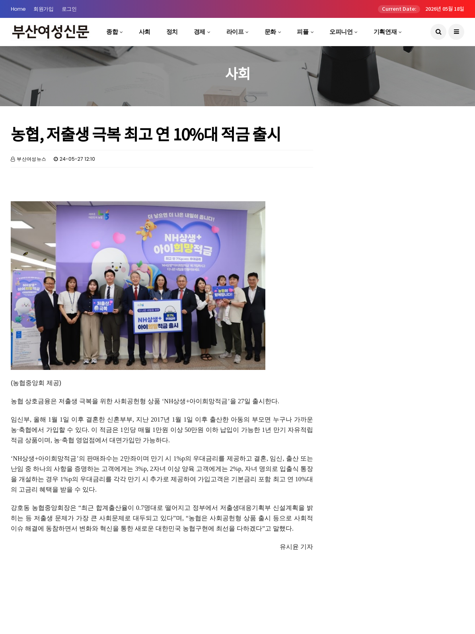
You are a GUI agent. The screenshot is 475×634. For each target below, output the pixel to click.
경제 (199, 31)
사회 (144, 31)
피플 (302, 31)
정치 (172, 31)
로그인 (69, 9)
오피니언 (340, 31)
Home (18, 9)
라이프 (235, 31)
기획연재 (385, 31)
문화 (270, 31)
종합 (112, 31)
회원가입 (43, 9)
